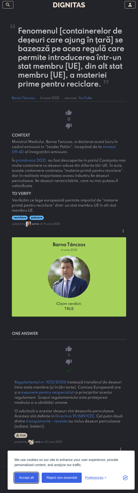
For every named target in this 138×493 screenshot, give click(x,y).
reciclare (20, 217)
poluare (36, 217)
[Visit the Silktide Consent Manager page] (125, 477)
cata (37, 442)
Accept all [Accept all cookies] (26, 477)
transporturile (38, 421)
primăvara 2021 (31, 160)
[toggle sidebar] (8, 4)
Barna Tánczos (23, 98)
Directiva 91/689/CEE (74, 416)
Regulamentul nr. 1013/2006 (40, 382)
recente (61, 421)
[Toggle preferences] (95, 477)
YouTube (85, 98)
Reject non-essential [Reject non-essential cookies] (61, 477)
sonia (35, 224)
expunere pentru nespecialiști (48, 392)
